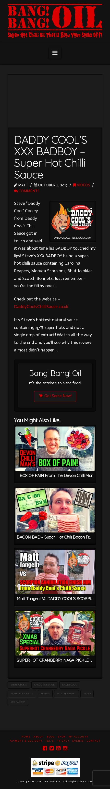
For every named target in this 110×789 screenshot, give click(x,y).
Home (26, 736)
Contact (93, 740)
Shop (62, 736)
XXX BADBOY (18, 702)
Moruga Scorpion (22, 693)
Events (78, 740)
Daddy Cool (69, 684)
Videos (81, 185)
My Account (78, 736)
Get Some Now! (55, 395)
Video (87, 693)
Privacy (63, 740)
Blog (51, 736)
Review (45, 693)
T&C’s (49, 740)
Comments (26, 191)
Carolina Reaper (44, 684)
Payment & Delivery (26, 740)
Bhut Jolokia (19, 684)
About (39, 736)
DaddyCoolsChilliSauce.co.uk (41, 306)
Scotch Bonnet (66, 693)
